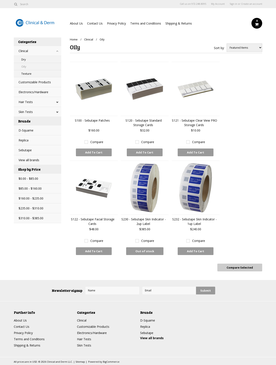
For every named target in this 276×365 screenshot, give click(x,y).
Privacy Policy (116, 23)
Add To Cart (93, 152)
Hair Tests (26, 102)
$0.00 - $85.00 (28, 178)
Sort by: (219, 48)
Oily (23, 66)
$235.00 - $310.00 (31, 208)
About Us (76, 23)
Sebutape (25, 150)
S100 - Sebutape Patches (93, 120)
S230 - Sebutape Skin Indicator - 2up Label (143, 221)
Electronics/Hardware (33, 92)
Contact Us (95, 23)
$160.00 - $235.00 (31, 198)
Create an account (251, 3)
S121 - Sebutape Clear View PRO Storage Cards (194, 122)
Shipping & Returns (178, 23)
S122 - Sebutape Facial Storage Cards (92, 221)
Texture (26, 74)
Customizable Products (35, 82)
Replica (23, 140)
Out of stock (144, 251)
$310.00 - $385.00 (31, 218)
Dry (23, 59)
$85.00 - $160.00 (30, 188)
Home (74, 39)
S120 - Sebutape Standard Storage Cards (143, 122)
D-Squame (26, 130)
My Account (218, 3)
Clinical (23, 51)
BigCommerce (111, 361)
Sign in (233, 3)
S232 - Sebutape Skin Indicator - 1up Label (194, 221)
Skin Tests (26, 112)
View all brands (29, 160)
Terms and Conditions (145, 23)
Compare (96, 142)
